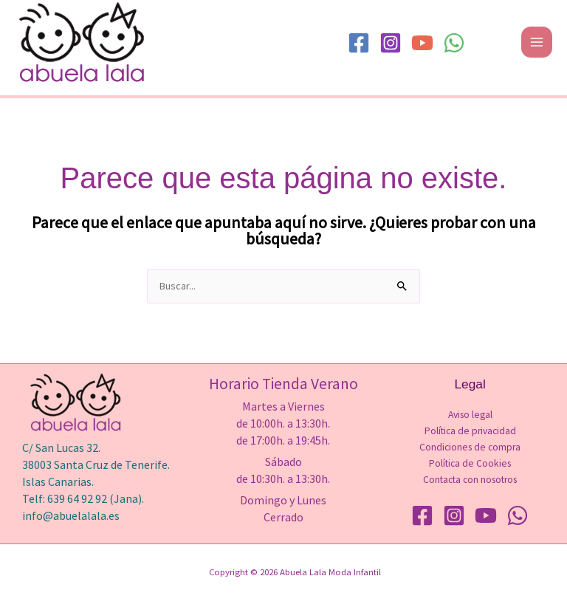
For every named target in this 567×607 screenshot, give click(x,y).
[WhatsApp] (454, 43)
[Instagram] (390, 43)
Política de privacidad (470, 431)
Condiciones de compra (469, 447)
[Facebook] (359, 43)
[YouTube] (422, 43)
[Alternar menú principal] (536, 42)
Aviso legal (470, 414)
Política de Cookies (470, 463)
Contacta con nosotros (470, 479)
